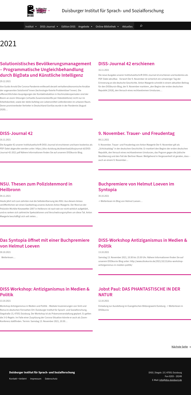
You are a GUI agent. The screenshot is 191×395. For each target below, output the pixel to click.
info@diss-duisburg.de (170, 380)
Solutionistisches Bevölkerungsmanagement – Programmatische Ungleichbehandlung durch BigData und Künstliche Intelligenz (45, 69)
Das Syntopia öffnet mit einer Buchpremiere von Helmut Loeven (45, 243)
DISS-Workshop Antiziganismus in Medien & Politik (142, 243)
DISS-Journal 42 (16, 133)
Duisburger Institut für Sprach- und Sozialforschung (113, 10)
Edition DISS (68, 27)
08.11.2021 (103, 139)
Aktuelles (127, 27)
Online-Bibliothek (107, 26)
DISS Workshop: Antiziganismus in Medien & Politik (45, 292)
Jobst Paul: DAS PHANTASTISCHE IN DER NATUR (139, 292)
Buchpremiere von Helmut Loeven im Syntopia (136, 187)
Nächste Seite (181, 347)
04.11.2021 (5, 196)
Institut (31, 26)
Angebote (85, 26)
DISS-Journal (49, 26)
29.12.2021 (5, 81)
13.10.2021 (103, 252)
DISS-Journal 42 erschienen (126, 64)
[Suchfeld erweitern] (141, 26)
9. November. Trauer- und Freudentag (136, 133)
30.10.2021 (103, 196)
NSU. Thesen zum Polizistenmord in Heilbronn (36, 187)
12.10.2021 (103, 300)
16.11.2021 (103, 70)
